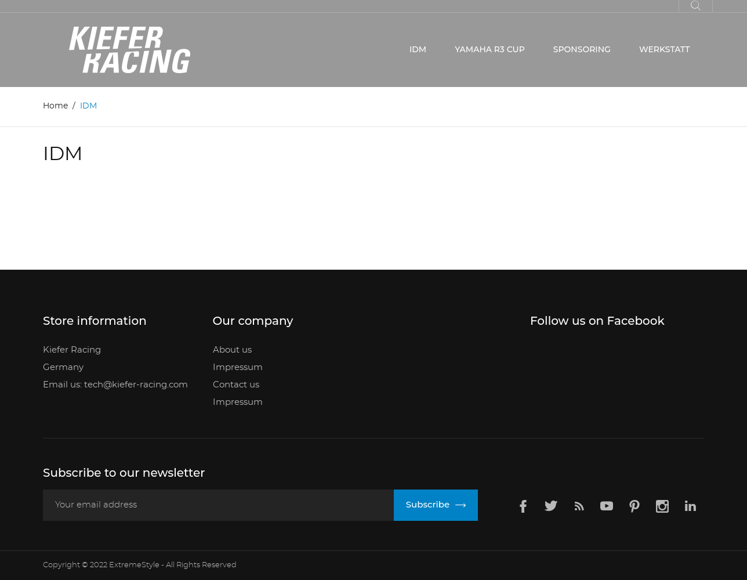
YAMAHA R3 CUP (490, 49)
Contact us (236, 384)
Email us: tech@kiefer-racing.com (115, 384)
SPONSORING (582, 49)
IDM (417, 49)
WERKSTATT (664, 49)
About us (232, 350)
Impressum (238, 367)
